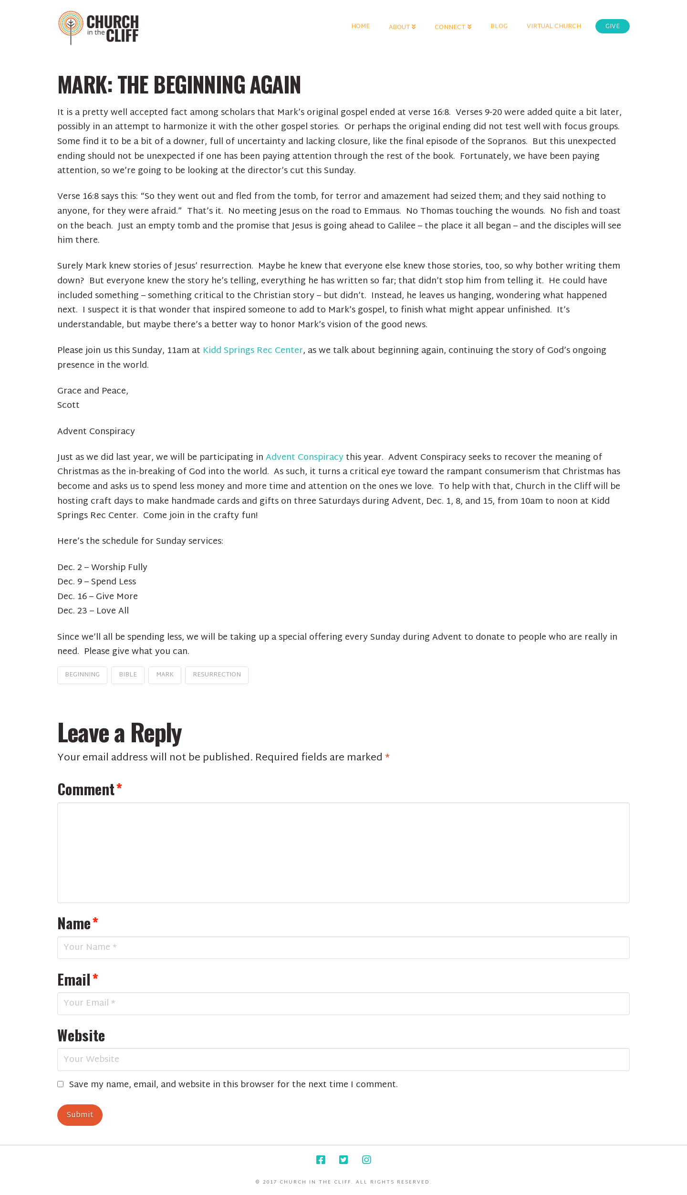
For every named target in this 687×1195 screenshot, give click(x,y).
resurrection (217, 675)
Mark (165, 675)
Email (77, 979)
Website (81, 1035)
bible (128, 675)
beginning (82, 675)
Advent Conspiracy (305, 458)
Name (77, 923)
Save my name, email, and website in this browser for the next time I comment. (233, 1085)
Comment (89, 789)
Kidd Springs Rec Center (253, 351)
